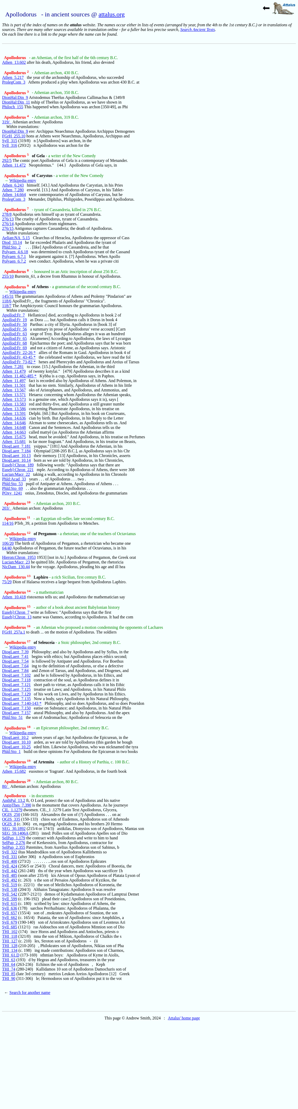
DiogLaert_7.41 (15, 656)
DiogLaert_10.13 (16, 455)
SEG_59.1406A (15, 833)
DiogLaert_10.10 (16, 742)
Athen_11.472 (14, 165)
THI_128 (9, 945)
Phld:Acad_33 (14, 479)
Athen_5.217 (13, 77)
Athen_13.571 (14, 394)
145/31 (8, 296)
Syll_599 (9, 899)
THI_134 (9, 950)
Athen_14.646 (14, 423)
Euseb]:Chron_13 (17, 617)
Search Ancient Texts (197, 29)
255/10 (8, 276)
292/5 (6, 160)
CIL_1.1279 (12, 810)
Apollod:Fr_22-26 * (18, 352)
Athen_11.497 (14, 380)
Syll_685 (9, 927)
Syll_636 (9, 908)
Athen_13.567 (14, 390)
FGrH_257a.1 (13, 632)
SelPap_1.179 (13, 838)
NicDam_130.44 (16, 567)
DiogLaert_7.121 (16, 684)
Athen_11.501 (14, 385)
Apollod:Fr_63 (14, 334)
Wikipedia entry (22, 180)
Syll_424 (9, 866)
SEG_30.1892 (14, 828)
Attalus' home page (184, 1018)
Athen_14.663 (14, 432)
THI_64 (8, 964)
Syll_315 (9, 140)
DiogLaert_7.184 (16, 451)
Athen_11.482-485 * (19, 376)
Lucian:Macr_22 (16, 474)
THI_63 (8, 960)
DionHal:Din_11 (16, 102)
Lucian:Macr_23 (16, 562)
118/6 (6, 301)
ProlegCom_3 (13, 82)
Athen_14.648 (14, 427)
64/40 (6, 548)
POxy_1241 (12, 493)
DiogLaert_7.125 (16, 689)
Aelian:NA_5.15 (16, 238)
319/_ (6, 122)
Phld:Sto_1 (11, 751)
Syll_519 (9, 885)
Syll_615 (9, 903)
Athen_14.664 (14, 194)
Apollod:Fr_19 (14, 320)
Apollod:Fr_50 (14, 324)
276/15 (8, 228)
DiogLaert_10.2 (15, 737)
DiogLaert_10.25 (16, 747)
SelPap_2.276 (13, 842)
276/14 (8, 223)
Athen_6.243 (13, 185)
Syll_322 (9, 852)
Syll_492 (9, 880)
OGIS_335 (11, 819)
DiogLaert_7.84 (15, 670)
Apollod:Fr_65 (14, 338)
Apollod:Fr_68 (14, 343)
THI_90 (8, 978)
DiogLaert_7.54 (15, 661)
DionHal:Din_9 (15, 97)
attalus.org (112, 14)
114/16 (8, 523)
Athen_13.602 (14, 62)
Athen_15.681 (14, 441)
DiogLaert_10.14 (16, 460)
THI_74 (8, 969)
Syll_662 (9, 917)
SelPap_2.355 (13, 847)
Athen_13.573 (14, 399)
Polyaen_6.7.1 (14, 256)
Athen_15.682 (14, 771)
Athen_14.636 (14, 418)
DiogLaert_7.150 (16, 708)
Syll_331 (9, 856)
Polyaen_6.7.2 (14, 261)
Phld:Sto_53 (12, 483)
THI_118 (9, 936)
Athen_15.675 (14, 437)
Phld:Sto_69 (12, 488)
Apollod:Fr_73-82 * (18, 362)
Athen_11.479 (14, 371)
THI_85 (8, 974)
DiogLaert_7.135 (16, 698)
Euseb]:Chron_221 (18, 469)
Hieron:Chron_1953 (19, 557)
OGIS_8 (9, 824)
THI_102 (9, 931)
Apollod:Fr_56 (14, 329)
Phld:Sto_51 (12, 717)
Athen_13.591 (14, 413)
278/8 (6, 214)
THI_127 (9, 941)
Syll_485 (9, 875)
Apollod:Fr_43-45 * (18, 357)
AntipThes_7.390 (16, 805)
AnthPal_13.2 (13, 800)
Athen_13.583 (14, 404)
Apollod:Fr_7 (13, 315)
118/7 (6, 305)
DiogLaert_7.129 (16, 694)
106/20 (8, 543)
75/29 (6, 582)
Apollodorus (15, 57)
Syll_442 (9, 871)
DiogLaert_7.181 (16, 446)
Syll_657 (9, 913)
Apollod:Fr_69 (14, 348)
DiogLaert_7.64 (15, 666)
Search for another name (29, 992)
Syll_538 (9, 889)
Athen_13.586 (14, 409)
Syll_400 (9, 861)
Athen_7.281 (13, 366)
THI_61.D (10, 955)
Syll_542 (9, 894)
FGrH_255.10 (13, 136)
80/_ (5, 786)
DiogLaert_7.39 (15, 652)
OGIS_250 (11, 814)
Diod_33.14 (12, 242)
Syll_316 (9, 145)
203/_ (6, 508)
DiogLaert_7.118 (16, 680)
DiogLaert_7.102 (16, 675)
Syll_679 (9, 922)
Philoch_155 (12, 107)
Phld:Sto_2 (11, 247)
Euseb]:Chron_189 (18, 465)
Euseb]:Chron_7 (15, 612)
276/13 (8, 219)
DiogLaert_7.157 (16, 713)
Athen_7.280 (13, 190)
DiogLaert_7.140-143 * (21, 703)
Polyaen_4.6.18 (15, 252)
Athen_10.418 (14, 597)
